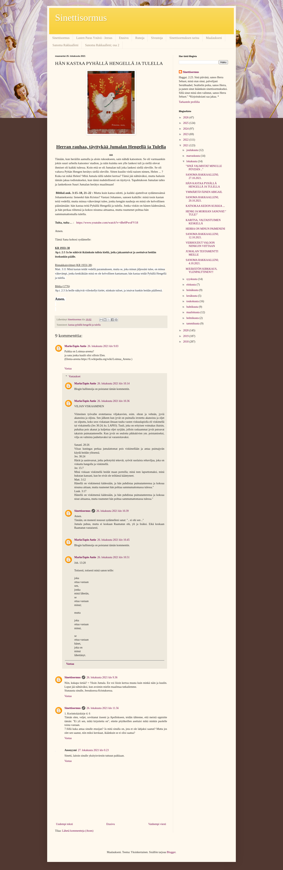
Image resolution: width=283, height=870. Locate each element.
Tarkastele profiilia (189, 101)
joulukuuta (192, 150)
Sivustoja (157, 38)
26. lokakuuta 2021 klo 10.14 (113, 383)
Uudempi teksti (64, 824)
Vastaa (68, 368)
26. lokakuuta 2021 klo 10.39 (112, 510)
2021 (186, 145)
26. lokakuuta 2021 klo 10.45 (113, 539)
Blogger (171, 852)
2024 (186, 128)
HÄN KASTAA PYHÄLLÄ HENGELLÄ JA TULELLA (203, 185)
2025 (186, 123)
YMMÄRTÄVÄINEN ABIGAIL (204, 192)
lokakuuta (192, 161)
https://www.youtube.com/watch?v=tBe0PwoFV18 (107, 222)
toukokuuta (192, 301)
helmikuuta (192, 318)
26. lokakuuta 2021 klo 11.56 (102, 708)
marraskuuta (193, 155)
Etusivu (124, 38)
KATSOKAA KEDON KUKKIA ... (205, 205)
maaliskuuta (193, 312)
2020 (186, 330)
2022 (186, 139)
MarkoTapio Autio (75, 346)
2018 (186, 341)
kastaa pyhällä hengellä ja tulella (84, 324)
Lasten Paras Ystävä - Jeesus (94, 38)
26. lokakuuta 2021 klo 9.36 (101, 677)
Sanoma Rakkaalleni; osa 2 (102, 45)
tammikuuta (193, 323)
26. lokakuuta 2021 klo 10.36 (113, 401)
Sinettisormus (81, 17)
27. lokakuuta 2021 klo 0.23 (93, 750)
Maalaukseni (214, 38)
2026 (186, 117)
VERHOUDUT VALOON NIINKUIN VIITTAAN (200, 244)
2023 (186, 134)
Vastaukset (74, 376)
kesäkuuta (192, 295)
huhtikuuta (192, 306)
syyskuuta (192, 279)
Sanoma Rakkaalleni (65, 45)
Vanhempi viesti (157, 824)
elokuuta (191, 284)
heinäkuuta (192, 290)
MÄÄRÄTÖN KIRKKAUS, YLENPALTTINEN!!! (201, 270)
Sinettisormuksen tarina (184, 38)
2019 (186, 336)
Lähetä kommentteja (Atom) (77, 830)
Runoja (139, 38)
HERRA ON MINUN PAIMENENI (205, 228)
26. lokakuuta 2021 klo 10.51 (113, 557)
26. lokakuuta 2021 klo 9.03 (102, 346)
